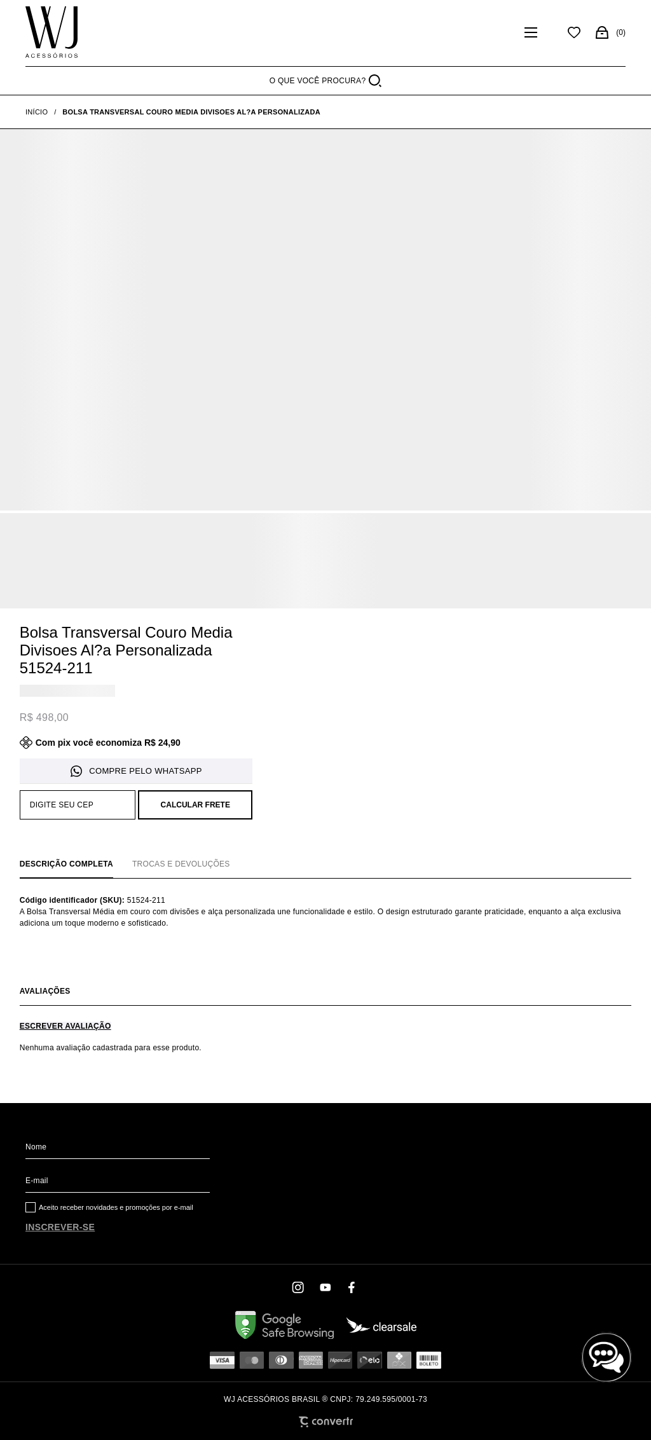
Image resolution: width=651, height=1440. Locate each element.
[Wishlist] (574, 32)
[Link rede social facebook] (352, 1287)
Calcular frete (195, 804)
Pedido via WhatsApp (136, 771)
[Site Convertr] (326, 1421)
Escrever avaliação (65, 1026)
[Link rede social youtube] (325, 1287)
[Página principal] (51, 32)
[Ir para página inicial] (36, 112)
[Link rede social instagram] (299, 1287)
